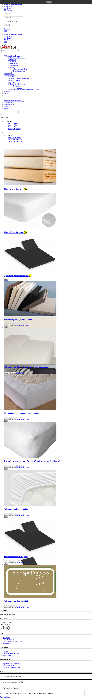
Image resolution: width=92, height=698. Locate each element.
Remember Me (11, 21)
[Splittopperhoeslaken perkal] (48, 621)
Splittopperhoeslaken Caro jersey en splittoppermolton (27, 407)
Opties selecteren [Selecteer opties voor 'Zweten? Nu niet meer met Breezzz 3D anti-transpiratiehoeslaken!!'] (10, 507)
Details (18, 365)
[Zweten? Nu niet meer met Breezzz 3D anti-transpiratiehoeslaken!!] (48, 479)
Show (10, 176)
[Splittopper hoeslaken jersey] (48, 575)
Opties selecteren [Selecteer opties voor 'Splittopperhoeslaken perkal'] (10, 647)
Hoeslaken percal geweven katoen (18, 359)
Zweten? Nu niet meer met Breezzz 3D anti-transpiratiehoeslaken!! (32, 501)
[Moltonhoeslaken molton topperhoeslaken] (48, 432)
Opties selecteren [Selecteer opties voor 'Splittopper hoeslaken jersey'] (10, 602)
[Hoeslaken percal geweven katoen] (48, 337)
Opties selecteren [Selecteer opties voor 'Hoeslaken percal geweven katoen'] (10, 365)
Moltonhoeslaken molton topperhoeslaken (21, 453)
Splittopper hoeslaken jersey (16, 597)
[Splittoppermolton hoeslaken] (48, 527)
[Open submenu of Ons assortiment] (16, 160)
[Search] (1, 108)
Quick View (25, 365)
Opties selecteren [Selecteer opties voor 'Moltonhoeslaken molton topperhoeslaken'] (10, 459)
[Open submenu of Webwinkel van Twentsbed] (23, 156)
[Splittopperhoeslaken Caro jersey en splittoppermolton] (48, 385)
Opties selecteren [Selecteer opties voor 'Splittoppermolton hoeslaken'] (10, 555)
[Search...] (9, 105)
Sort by (8, 161)
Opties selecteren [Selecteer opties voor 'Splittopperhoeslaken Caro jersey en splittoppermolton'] (10, 413)
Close (49, 2)
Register (7, 29)
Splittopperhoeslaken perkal (16, 641)
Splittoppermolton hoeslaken (16, 549)
